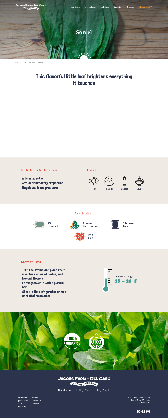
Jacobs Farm (90, 7)
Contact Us (36, 401)
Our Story (75, 7)
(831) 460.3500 (144, 402)
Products (118, 7)
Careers (35, 404)
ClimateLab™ (145, 7)
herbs (32, 62)
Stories (130, 7)
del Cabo (105, 7)
